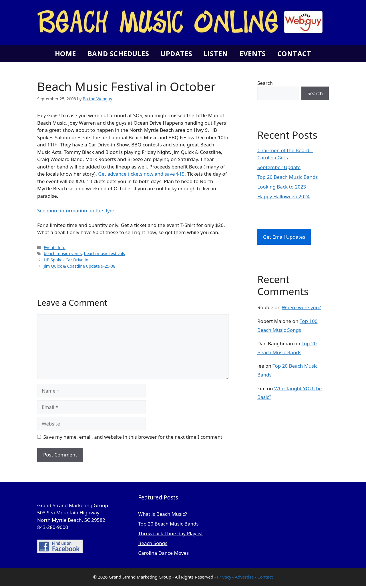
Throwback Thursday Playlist (170, 533)
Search (265, 83)
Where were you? (301, 307)
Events (252, 53)
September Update (279, 167)
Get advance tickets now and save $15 (141, 173)
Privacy (224, 577)
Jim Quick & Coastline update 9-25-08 (79, 266)
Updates (176, 53)
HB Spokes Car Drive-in (66, 259)
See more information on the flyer (75, 210)
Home (65, 53)
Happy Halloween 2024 (283, 196)
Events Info (54, 247)
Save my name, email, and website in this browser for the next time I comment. (133, 437)
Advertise (244, 577)
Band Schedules (118, 53)
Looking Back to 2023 (281, 186)
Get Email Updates (284, 237)
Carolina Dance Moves (163, 553)
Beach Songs (152, 543)
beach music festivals (104, 253)
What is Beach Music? (162, 514)
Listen (216, 53)
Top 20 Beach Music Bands (287, 177)
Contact (294, 53)
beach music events (63, 253)
